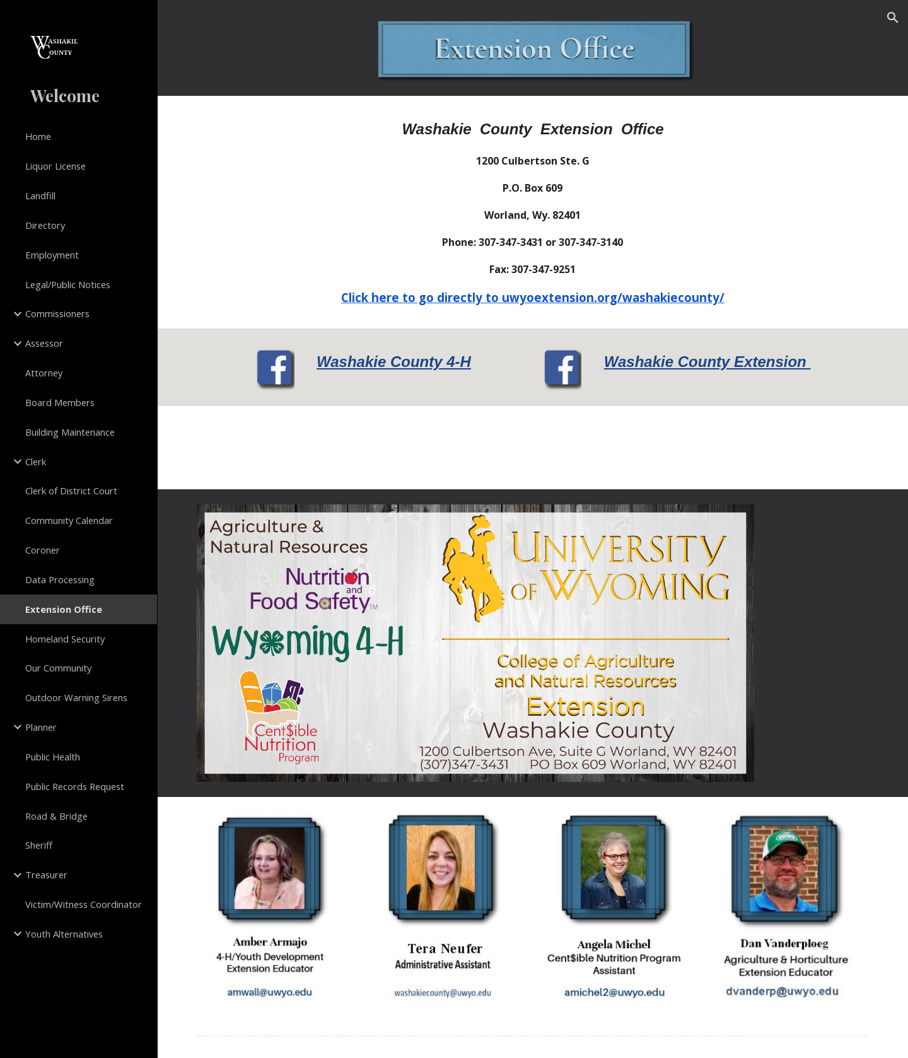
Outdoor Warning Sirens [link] (76, 697)
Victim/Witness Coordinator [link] (83, 904)
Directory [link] (45, 225)
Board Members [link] (60, 402)
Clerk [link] (35, 461)
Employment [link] (52, 254)
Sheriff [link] (38, 845)
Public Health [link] (52, 756)
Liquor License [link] (55, 166)
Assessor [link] (44, 343)
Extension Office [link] (63, 609)
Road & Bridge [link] (56, 816)
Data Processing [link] (60, 579)
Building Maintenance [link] (70, 432)
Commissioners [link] (57, 313)
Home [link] (38, 136)
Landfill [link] (40, 195)
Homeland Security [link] (65, 638)
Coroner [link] (42, 550)
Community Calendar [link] (69, 520)
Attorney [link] (43, 372)
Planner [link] (41, 727)
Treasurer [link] (46, 874)
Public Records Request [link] (74, 786)
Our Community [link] (58, 667)
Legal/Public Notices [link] (67, 284)
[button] (893, 18)
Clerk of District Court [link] (71, 490)
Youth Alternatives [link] (64, 933)
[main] (532, 212)
